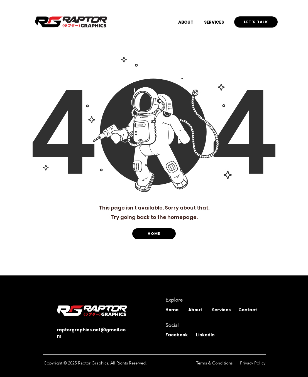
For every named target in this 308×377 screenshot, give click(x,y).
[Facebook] (178, 334)
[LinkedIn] (208, 334)
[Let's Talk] (256, 22)
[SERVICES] (214, 22)
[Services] (222, 309)
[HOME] (154, 233)
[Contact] (248, 309)
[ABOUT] (186, 22)
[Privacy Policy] (252, 362)
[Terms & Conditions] (214, 362)
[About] (198, 309)
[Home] (175, 309)
